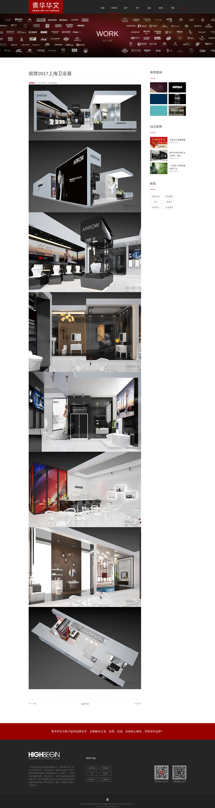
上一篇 (33, 704)
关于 (137, 8)
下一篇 (136, 704)
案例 (110, 40)
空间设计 (155, 207)
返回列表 (85, 704)
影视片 (169, 202)
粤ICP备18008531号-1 (126, 804)
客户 (126, 8)
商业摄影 (169, 196)
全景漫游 (169, 207)
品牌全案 (155, 196)
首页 (102, 8)
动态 (149, 8)
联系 (161, 8)
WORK (114, 8)
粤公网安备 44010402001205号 (107, 807)
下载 (172, 8)
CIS (155, 202)
